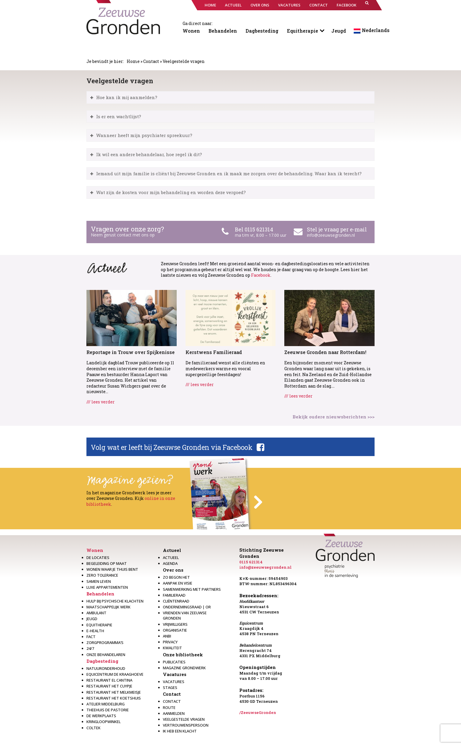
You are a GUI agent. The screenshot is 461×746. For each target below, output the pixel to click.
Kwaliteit (172, 647)
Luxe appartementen (107, 587)
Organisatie (175, 630)
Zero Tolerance (102, 575)
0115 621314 (251, 562)
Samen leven (98, 581)
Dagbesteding (261, 31)
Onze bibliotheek (183, 654)
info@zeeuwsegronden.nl (331, 235)
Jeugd (338, 31)
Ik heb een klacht (180, 731)
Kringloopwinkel (103, 721)
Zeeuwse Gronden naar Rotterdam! (325, 352)
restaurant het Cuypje (109, 686)
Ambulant (96, 612)
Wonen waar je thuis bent (112, 569)
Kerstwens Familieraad (214, 352)
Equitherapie (302, 31)
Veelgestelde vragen (184, 719)
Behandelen (222, 31)
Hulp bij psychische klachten (114, 601)
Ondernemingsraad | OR (187, 607)
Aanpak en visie (177, 583)
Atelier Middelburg (105, 704)
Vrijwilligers (175, 624)
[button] (367, 5)
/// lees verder (100, 402)
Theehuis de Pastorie (107, 709)
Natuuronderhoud (105, 668)
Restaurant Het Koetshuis (113, 698)
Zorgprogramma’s (104, 642)
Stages (170, 687)
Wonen (191, 31)
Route (169, 707)
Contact (151, 61)
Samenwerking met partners (192, 589)
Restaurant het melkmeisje (113, 692)
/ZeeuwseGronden (257, 712)
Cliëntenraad (176, 601)
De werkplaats (101, 715)
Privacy (170, 642)
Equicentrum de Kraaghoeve (114, 674)
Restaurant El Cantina (109, 680)
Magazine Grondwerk (184, 667)
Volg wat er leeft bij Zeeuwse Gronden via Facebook (171, 447)
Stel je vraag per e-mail (337, 229)
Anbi (167, 636)
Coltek (93, 727)
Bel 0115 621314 (254, 229)
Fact (91, 636)
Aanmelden (174, 713)
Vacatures (174, 674)
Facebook (260, 275)
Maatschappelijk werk (108, 607)
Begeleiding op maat (106, 563)
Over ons (173, 570)
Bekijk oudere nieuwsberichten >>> (334, 417)
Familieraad (174, 595)
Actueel (172, 550)
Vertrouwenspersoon (185, 725)
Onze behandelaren (105, 654)
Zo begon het (176, 577)
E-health (95, 630)
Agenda (170, 563)
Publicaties (174, 662)
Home (133, 61)
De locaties (97, 557)
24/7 (90, 648)
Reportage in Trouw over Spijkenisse (130, 352)
